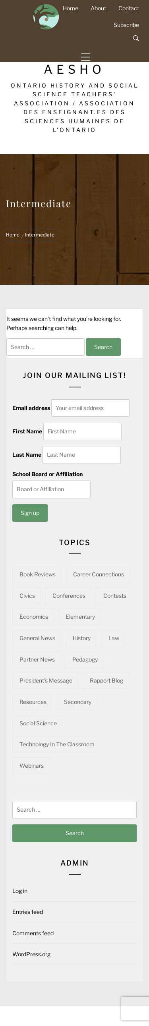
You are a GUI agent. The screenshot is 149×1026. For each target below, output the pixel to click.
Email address (31, 407)
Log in (19, 890)
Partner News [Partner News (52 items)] (37, 659)
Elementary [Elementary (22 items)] (80, 616)
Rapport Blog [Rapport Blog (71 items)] (106, 680)
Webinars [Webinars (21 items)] (31, 765)
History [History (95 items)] (82, 638)
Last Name (26, 454)
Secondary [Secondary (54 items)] (77, 701)
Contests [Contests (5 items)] (114, 595)
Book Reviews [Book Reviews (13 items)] (37, 574)
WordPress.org (31, 954)
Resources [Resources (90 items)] (32, 701)
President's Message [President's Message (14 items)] (45, 680)
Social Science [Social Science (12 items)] (38, 723)
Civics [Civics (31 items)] (27, 595)
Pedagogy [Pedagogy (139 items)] (85, 659)
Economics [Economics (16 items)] (33, 616)
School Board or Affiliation (47, 474)
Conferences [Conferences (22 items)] (68, 595)
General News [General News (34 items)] (37, 638)
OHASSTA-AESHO (74, 63)
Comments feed (33, 933)
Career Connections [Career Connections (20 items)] (98, 574)
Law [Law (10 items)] (113, 638)
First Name (27, 431)
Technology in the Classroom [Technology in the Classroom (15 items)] (57, 744)
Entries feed (27, 911)
